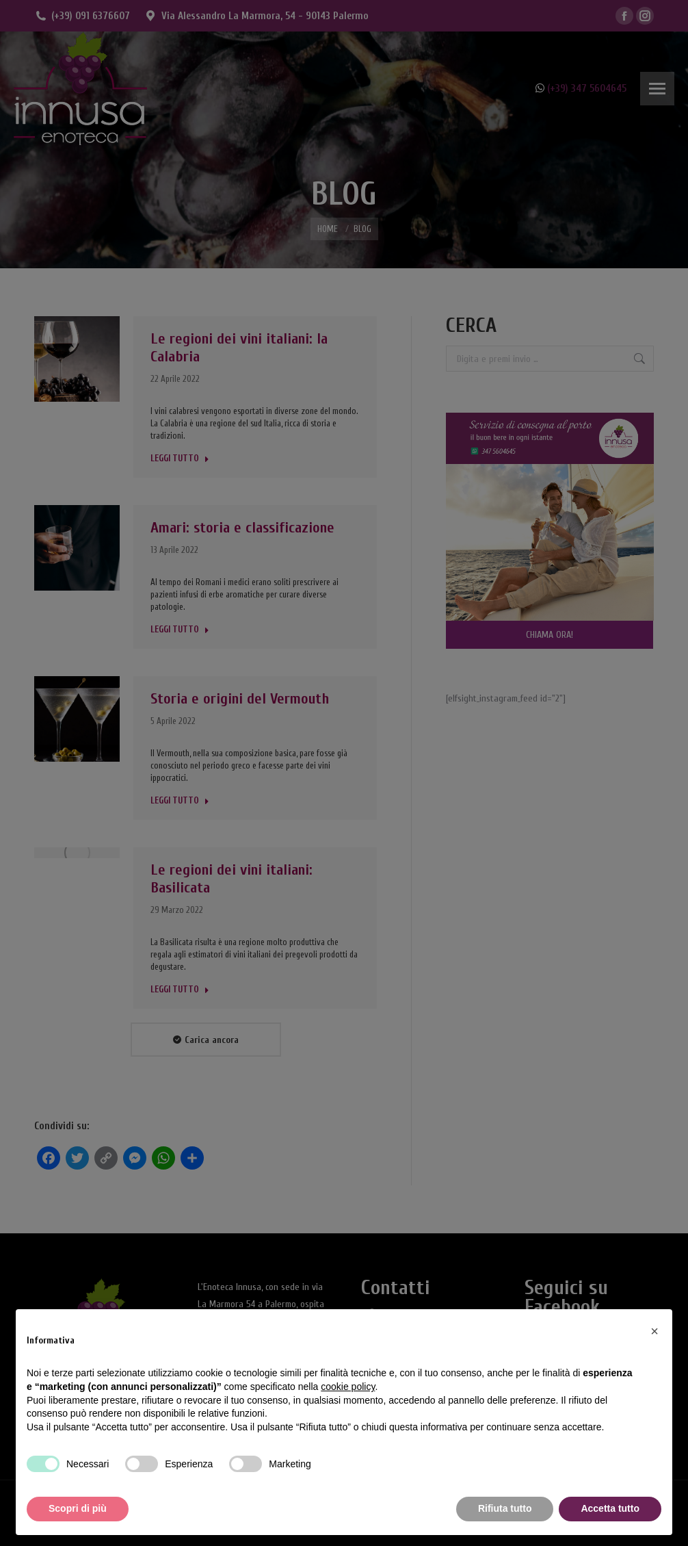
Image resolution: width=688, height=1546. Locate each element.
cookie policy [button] (348, 1386)
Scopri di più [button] (78, 1508)
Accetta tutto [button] (610, 1508)
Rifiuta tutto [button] (505, 1508)
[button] (654, 1331)
